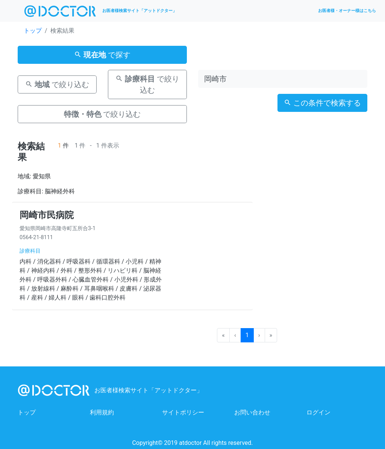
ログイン (318, 412)
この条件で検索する (322, 102)
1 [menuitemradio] (247, 335)
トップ (33, 30)
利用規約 (102, 412)
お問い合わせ (252, 412)
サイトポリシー (183, 412)
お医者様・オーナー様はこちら (347, 10)
